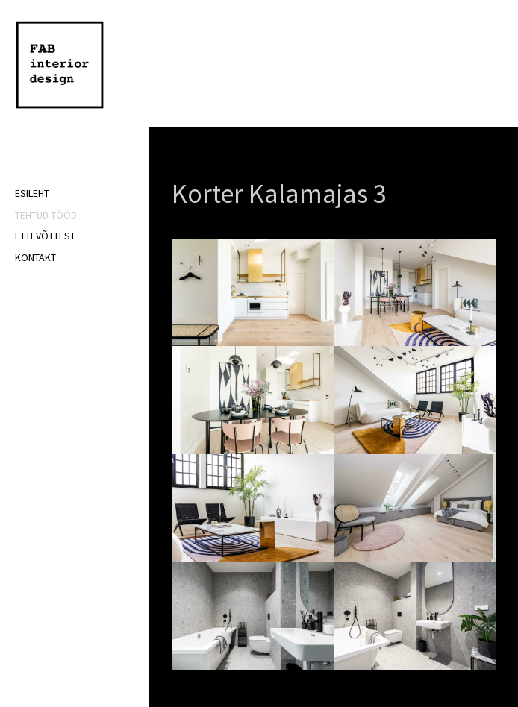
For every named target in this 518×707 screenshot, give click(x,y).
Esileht (32, 193)
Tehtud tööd (46, 214)
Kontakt (35, 257)
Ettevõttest (45, 235)
